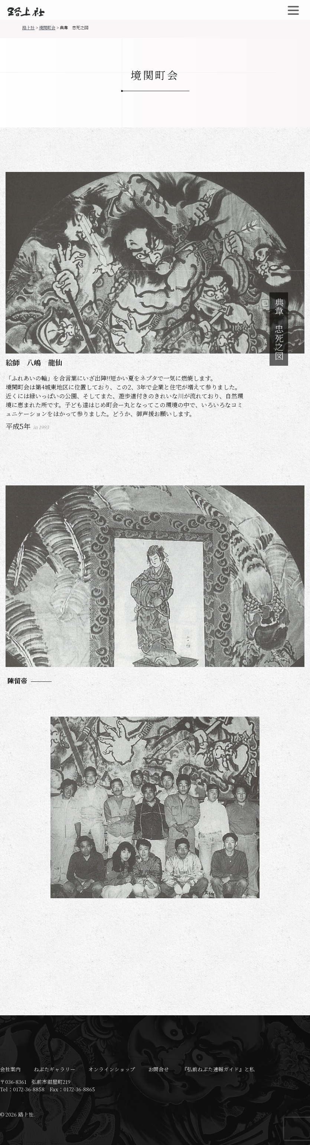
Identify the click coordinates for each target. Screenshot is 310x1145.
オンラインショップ (111, 1069)
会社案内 (10, 1069)
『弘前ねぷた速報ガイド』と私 (218, 1069)
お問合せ (158, 1069)
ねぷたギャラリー (54, 1069)
